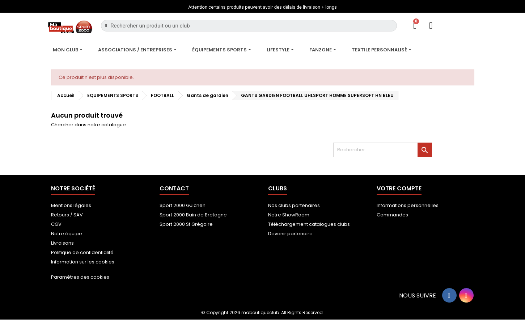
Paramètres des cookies (80, 277)
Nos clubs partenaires (294, 205)
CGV (56, 224)
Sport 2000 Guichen (183, 205)
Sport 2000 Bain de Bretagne (193, 214)
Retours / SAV (67, 214)
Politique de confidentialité (82, 252)
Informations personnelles (408, 205)
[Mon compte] (431, 25)
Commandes (392, 214)
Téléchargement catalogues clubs (309, 224)
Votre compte (399, 188)
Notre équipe (66, 233)
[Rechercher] (382, 150)
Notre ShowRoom (288, 214)
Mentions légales (71, 205)
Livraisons (62, 243)
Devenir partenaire (290, 233)
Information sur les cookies (82, 261)
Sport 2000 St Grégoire (186, 224)
